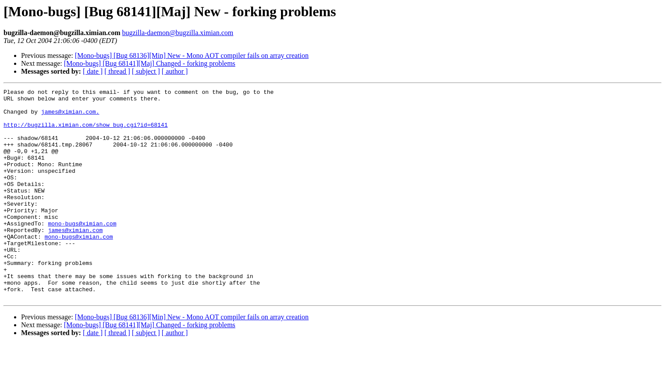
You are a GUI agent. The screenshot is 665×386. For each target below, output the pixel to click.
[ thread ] (117, 71)
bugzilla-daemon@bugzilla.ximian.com (177, 32)
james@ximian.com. (70, 117)
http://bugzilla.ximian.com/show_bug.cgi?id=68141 (85, 132)
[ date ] (93, 71)
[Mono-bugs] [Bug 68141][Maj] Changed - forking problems (149, 63)
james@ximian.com (75, 259)
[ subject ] (146, 71)
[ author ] (175, 71)
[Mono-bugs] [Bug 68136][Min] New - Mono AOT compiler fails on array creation (192, 55)
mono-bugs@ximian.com (82, 251)
